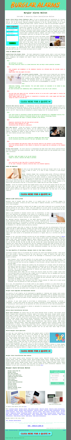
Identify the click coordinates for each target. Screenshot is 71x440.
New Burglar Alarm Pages (13, 430)
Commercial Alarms (15, 413)
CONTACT (57, 9)
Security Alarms (44, 408)
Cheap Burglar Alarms (12, 410)
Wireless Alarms (13, 408)
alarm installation (36, 246)
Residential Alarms (26, 413)
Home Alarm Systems (33, 408)
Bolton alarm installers (12, 312)
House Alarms (19, 411)
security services (10, 325)
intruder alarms (15, 318)
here (42, 365)
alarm (19, 236)
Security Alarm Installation (56, 408)
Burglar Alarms (23, 408)
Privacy (64, 430)
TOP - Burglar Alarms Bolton (13, 420)
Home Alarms (36, 413)
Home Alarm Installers (12, 414)
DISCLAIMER (62, 9)
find (10, 358)
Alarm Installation (37, 414)
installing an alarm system (52, 255)
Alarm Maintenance (25, 414)
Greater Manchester (27, 325)
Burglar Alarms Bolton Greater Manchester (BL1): (19, 19)
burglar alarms (61, 32)
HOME (47, 9)
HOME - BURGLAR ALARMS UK (35, 425)
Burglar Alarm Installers (26, 410)
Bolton (63, 236)
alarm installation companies (53, 363)
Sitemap (6, 430)
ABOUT (53, 9)
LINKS (50, 9)
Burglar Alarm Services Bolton (18, 368)
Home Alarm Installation (39, 415)
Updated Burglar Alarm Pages (24, 430)
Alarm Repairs (28, 411)
